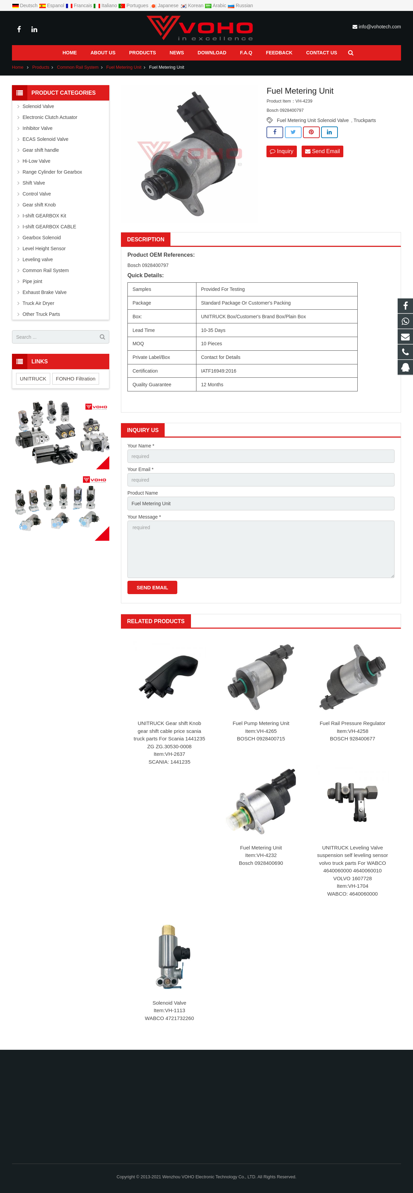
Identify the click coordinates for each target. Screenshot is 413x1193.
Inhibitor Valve (38, 128)
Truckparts (365, 120)
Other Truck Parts (41, 314)
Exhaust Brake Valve (45, 292)
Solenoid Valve (169, 1003)
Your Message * (144, 517)
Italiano (105, 5)
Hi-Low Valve (36, 161)
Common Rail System (78, 67)
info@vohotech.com (380, 26)
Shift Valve (34, 183)
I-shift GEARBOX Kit (44, 215)
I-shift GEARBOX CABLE (49, 226)
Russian (240, 5)
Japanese (165, 5)
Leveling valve (38, 259)
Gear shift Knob (39, 204)
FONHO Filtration (76, 378)
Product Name (142, 493)
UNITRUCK (33, 378)
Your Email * (140, 469)
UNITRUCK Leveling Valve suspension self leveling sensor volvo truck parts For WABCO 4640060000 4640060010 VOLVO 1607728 (352, 863)
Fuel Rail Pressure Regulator (353, 723)
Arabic (216, 5)
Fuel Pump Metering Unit (261, 723)
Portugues (134, 5)
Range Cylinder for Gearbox (52, 172)
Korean (192, 5)
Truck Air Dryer (38, 303)
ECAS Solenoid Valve (45, 139)
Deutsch (25, 5)
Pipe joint (32, 281)
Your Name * (140, 445)
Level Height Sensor (44, 248)
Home (18, 67)
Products (41, 67)
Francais (79, 5)
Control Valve (37, 194)
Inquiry (281, 151)
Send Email (322, 151)
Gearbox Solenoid (42, 237)
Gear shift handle (41, 150)
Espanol (52, 5)
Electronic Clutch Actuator (50, 117)
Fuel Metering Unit (123, 67)
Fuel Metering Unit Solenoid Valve (313, 120)
